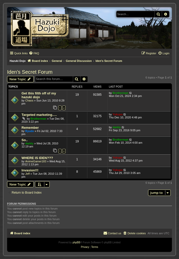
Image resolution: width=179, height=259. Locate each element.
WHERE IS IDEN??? (37, 158)
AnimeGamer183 (35, 161)
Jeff (27, 173)
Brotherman (120, 92)
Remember (30, 128)
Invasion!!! (30, 170)
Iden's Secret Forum (29, 72)
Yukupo (118, 114)
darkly (117, 127)
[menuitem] (34, 53)
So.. (25, 140)
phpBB (76, 242)
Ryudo (29, 131)
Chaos (29, 100)
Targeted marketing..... (39, 115)
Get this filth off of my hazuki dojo (39, 95)
